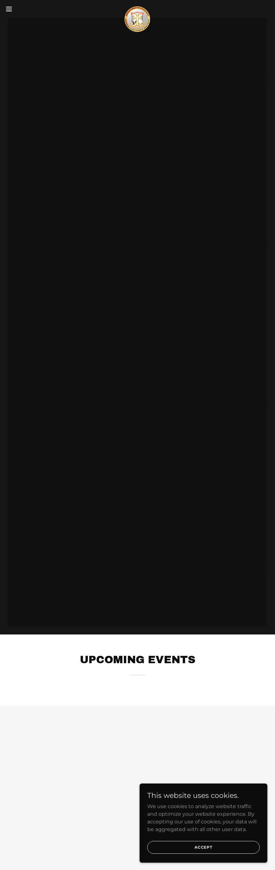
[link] (137, 8)
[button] (23, 9)
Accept (203, 847)
